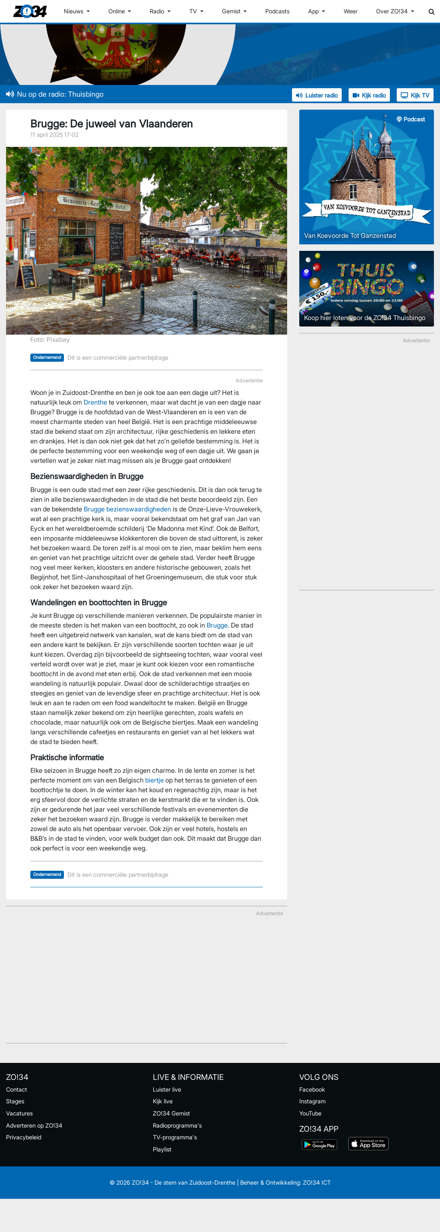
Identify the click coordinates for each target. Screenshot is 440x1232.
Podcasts (277, 11)
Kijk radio (369, 95)
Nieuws (74, 11)
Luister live (167, 1089)
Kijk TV (415, 95)
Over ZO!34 (392, 11)
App (314, 11)
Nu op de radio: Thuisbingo (55, 94)
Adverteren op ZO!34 (34, 1125)
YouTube (310, 1113)
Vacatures (19, 1113)
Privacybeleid (23, 1137)
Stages (15, 1101)
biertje (154, 780)
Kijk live (163, 1101)
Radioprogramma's (177, 1125)
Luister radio (317, 95)
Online (117, 11)
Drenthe (95, 402)
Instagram (312, 1101)
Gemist (232, 11)
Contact (16, 1089)
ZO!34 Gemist (171, 1113)
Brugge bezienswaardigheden (127, 509)
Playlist (162, 1149)
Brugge (217, 625)
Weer (351, 11)
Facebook (312, 1089)
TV (194, 11)
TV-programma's (175, 1137)
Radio (158, 11)
